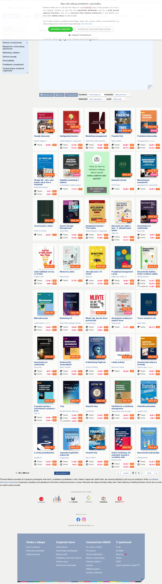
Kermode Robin (91, 323)
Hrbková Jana (141, 367)
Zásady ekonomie (42, 136)
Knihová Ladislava (92, 367)
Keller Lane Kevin (99, 141)
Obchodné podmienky (35, 551)
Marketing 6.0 (66, 318)
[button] (81, 35)
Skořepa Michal (142, 458)
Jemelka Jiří (38, 458)
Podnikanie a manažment (13, 65)
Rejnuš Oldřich (116, 141)
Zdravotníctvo (62, 547)
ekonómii (4, 482)
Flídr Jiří (36, 413)
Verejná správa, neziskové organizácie (13, 69)
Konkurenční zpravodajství (66, 363)
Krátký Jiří (123, 277)
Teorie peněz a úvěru (43, 226)
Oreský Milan (153, 185)
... (141, 473)
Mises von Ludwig (40, 231)
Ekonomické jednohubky (148, 453)
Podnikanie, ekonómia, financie (69, 558)
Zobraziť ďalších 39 (62, 473)
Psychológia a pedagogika (67, 551)
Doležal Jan (115, 277)
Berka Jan (75, 411)
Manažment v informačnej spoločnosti (13, 48)
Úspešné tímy (92, 406)
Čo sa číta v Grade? (94, 547)
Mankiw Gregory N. (40, 141)
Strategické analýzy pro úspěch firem (122, 319)
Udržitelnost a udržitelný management (122, 407)
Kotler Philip (90, 141)
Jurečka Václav (39, 323)
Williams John (39, 277)
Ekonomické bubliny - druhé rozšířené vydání (147, 273)
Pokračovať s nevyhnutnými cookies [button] (94, 29)
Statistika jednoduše (146, 406)
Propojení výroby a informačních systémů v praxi (44, 408)
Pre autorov (91, 551)
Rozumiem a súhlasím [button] (60, 29)
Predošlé (126, 473)
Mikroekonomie (41, 318)
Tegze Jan (89, 277)
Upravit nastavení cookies (126, 565)
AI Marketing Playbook (96, 362)
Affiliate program (93, 569)
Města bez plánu (67, 272)
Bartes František (65, 367)
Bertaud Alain (64, 277)
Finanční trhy (117, 136)
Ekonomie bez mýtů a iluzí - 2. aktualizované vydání (121, 228)
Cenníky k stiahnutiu (94, 573)
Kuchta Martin (64, 185)
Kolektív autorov (75, 185)
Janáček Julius (142, 411)
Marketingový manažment (143, 181)
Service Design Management (66, 227)
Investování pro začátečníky (144, 227)
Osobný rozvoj (62, 562)
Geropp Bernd (64, 458)
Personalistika (8, 61)
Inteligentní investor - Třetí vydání (95, 227)
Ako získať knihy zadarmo (97, 190)
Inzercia (89, 565)
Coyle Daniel (90, 411)
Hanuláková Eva (142, 185)
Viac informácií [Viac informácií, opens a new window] (86, 24)
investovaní (13, 482)
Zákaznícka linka (33, 554)
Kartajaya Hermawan (75, 323)
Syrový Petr (141, 231)
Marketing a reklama (11, 53)
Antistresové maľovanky (66, 565)
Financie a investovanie (15, 43)
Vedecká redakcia (93, 562)
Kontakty (119, 551)
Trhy (62, 406)
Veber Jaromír (116, 411)
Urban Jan (115, 233)
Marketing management (96, 136)
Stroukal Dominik (143, 277)
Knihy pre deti (61, 554)
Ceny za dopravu (33, 547)
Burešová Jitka (116, 460)
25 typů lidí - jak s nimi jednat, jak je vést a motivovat (44, 182)
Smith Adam (116, 185)
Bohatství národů (119, 180)
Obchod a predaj (9, 57)
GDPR (118, 562)
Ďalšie (149, 473)
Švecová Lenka (126, 411)
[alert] (81, 20)
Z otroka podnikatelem (44, 453)
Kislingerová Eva (142, 141)
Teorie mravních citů (146, 318)
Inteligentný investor (69, 136)
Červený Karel (116, 323)
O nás (118, 547)
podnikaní (154, 479)
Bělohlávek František (41, 187)
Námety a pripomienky (95, 558)
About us (120, 554)
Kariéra (119, 558)
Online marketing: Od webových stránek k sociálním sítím (121, 455)
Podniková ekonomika (147, 136)
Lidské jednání (118, 362)
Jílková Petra (64, 231)
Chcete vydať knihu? (94, 554)
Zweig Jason (77, 141)
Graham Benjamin (66, 141)
